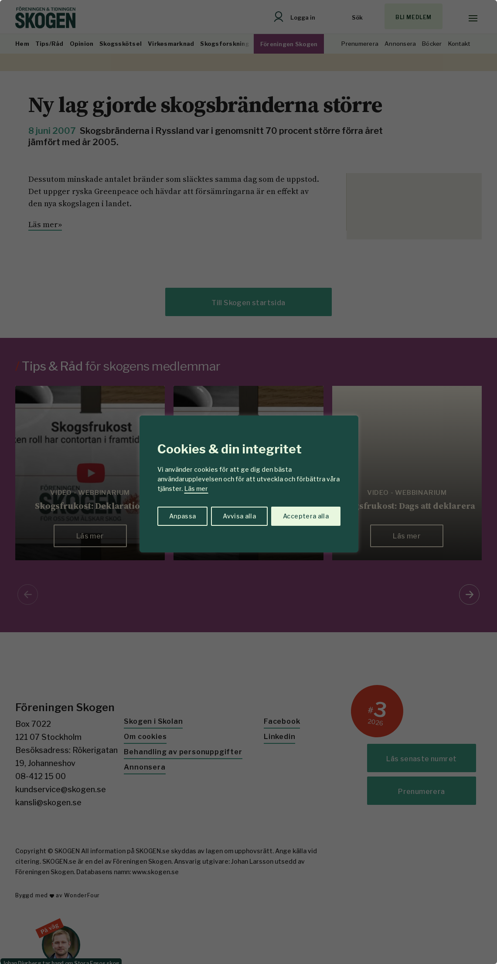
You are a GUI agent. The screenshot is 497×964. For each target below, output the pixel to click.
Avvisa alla (239, 516)
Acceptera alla (306, 516)
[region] (248, 482)
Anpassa (182, 516)
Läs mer (196, 488)
